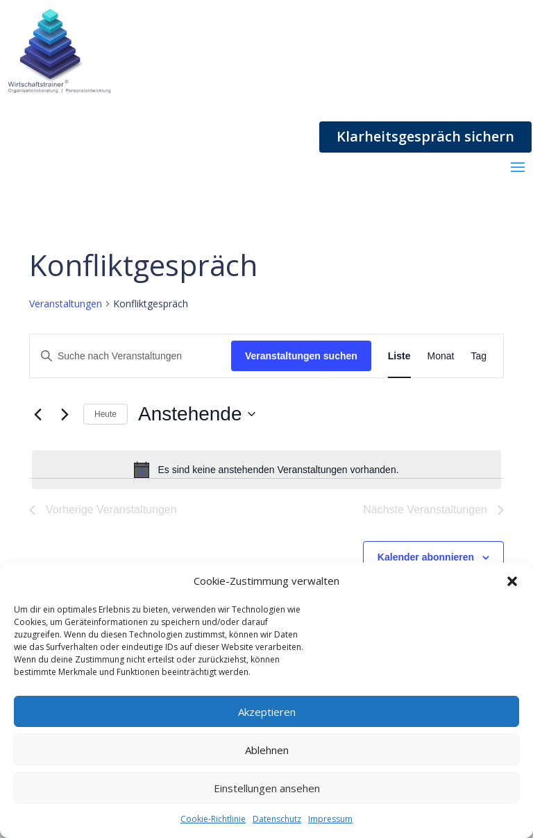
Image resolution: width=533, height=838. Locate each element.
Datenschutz (277, 819)
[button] (512, 581)
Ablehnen (267, 750)
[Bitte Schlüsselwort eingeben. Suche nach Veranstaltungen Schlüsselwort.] (130, 356)
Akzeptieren (267, 712)
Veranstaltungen (65, 303)
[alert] (266, 469)
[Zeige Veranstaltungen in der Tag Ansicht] (479, 356)
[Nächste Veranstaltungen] (64, 414)
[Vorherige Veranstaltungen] (37, 414)
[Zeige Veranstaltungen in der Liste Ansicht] (399, 356)
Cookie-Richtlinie (213, 819)
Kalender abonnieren (426, 557)
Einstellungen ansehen (267, 788)
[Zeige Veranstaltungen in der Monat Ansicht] (441, 356)
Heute (105, 414)
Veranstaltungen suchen (301, 355)
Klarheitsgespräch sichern (425, 136)
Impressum (330, 819)
